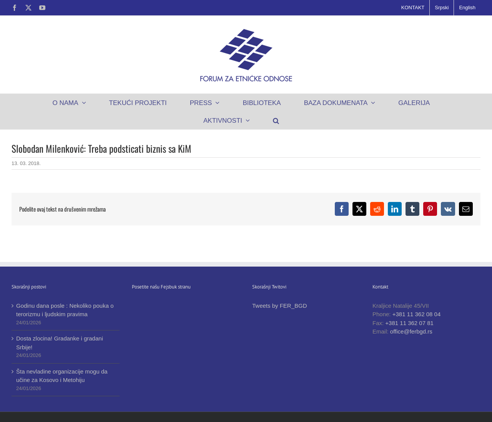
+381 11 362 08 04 (416, 314)
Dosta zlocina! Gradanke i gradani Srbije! (59, 342)
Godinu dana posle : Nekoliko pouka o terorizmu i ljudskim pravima (65, 310)
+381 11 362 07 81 (409, 323)
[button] (276, 120)
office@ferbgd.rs (411, 331)
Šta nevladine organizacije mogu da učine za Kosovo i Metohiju (62, 376)
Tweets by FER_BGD (279, 305)
